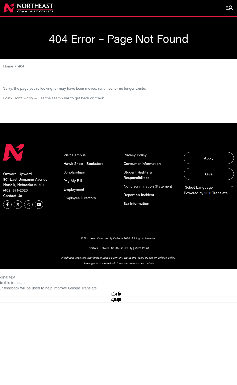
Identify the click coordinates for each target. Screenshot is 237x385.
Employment (73, 189)
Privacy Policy (135, 154)
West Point (142, 248)
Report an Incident (139, 194)
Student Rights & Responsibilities (138, 174)
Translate (216, 192)
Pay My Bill (72, 180)
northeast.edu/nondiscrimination (119, 263)
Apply (208, 158)
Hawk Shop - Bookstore (83, 163)
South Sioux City (121, 248)
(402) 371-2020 (15, 190)
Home (8, 66)
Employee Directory (79, 197)
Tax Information (136, 203)
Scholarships (74, 172)
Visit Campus (74, 154)
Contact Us (12, 195)
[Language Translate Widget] (209, 187)
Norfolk (93, 248)
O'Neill (104, 248)
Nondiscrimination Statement (148, 186)
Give (208, 173)
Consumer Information (142, 163)
